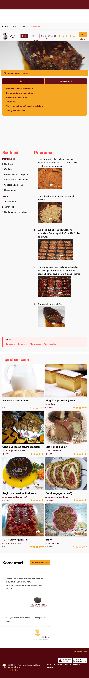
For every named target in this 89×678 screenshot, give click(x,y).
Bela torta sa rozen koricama (19, 88)
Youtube (68, 664)
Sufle (66, 525)
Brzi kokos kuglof (66, 433)
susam (12, 344)
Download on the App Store (65, 660)
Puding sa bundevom (15, 110)
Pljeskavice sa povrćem (16, 97)
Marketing (11, 667)
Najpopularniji (66, 81)
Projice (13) (11, 102)
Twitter (59, 664)
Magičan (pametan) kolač (66, 386)
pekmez (24, 344)
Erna (12, 37)
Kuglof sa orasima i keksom (23, 479)
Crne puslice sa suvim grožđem (23, 433)
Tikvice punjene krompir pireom (20, 93)
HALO (17, 670)
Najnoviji (23, 81)
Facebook (51, 664)
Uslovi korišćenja (34, 665)
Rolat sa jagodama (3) (66, 479)
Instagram (77, 664)
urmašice (37, 344)
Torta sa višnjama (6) (23, 525)
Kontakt (18, 667)
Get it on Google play (80, 660)
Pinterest (50, 667)
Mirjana (45, 637)
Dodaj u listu (82, 35)
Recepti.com (44, 4)
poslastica (52, 344)
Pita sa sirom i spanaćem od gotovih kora (24, 106)
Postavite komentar (40, 562)
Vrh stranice (79, 651)
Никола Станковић (38, 605)
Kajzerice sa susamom (23, 386)
